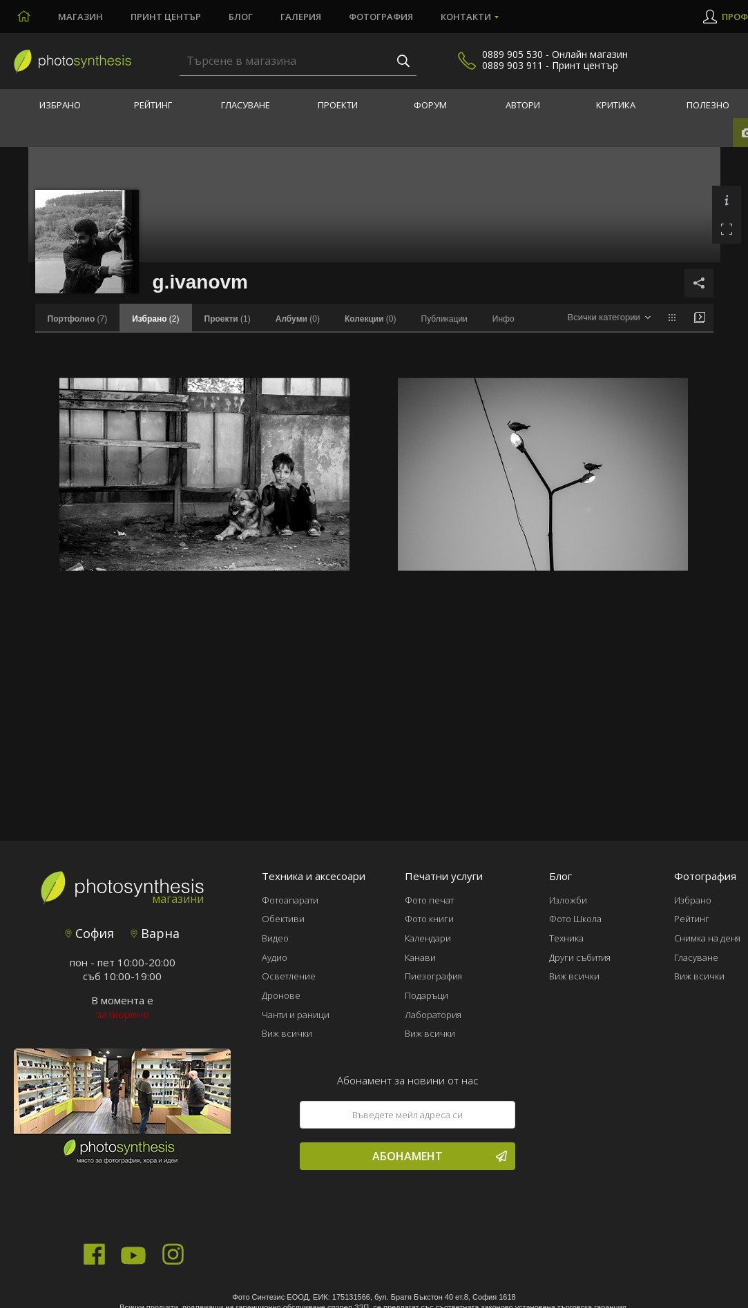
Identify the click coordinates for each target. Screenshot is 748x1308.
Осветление (289, 976)
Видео (275, 938)
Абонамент (439, 1156)
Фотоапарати (290, 900)
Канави (420, 957)
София (89, 933)
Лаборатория (433, 1014)
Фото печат (429, 900)
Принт (166, 16)
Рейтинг (153, 105)
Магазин (80, 16)
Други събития (580, 957)
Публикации (444, 319)
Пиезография (433, 976)
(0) (298, 319)
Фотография (381, 16)
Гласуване (245, 105)
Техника (566, 938)
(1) (227, 319)
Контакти (466, 16)
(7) (78, 319)
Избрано (60, 105)
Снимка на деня (707, 938)
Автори (523, 105)
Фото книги (429, 918)
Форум (430, 105)
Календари (428, 938)
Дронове (281, 995)
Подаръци (426, 995)
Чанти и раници (295, 1014)
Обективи (283, 918)
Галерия (300, 16)
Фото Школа (575, 918)
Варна (155, 933)
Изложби (568, 900)
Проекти (338, 105)
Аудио (274, 957)
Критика (615, 105)
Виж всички (287, 1033)
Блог (241, 16)
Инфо (503, 319)
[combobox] (609, 318)
